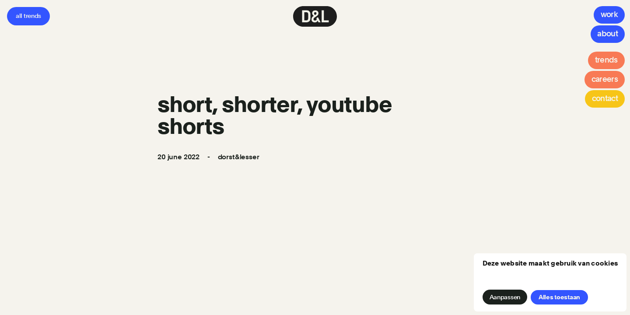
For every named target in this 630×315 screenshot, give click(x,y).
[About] (608, 34)
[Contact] (605, 99)
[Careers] (604, 79)
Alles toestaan (559, 297)
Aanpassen (505, 297)
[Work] (609, 15)
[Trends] (606, 60)
